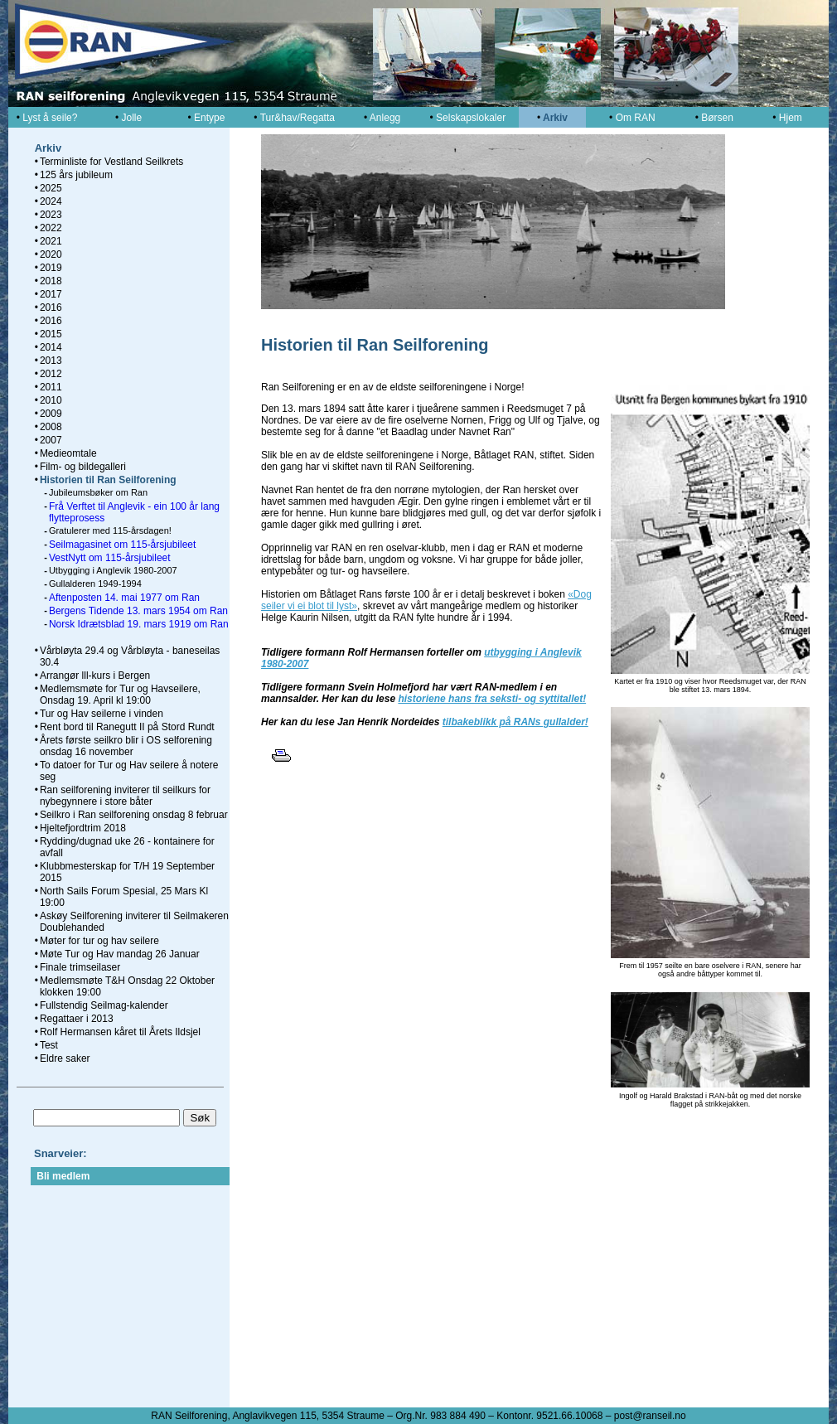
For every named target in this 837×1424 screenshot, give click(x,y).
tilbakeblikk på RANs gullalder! (515, 722)
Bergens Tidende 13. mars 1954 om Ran (138, 611)
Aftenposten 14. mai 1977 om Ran (124, 597)
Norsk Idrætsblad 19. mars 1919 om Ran (139, 624)
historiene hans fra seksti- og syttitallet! (492, 699)
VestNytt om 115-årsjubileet (110, 558)
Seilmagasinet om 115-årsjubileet (122, 544)
